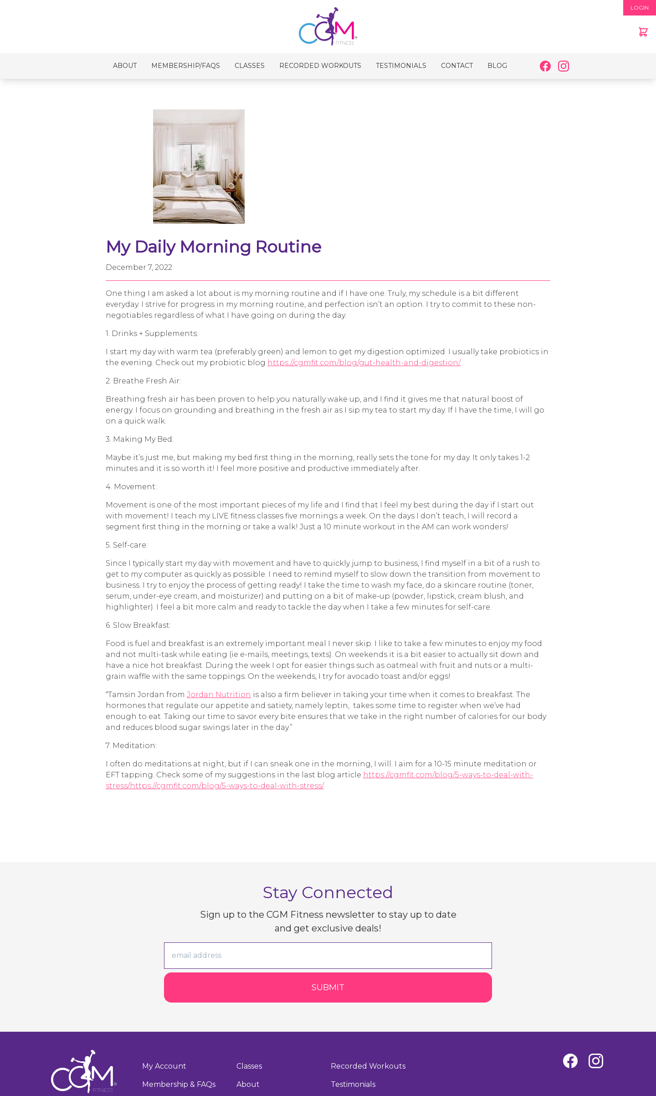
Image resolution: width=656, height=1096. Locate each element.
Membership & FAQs (178, 1084)
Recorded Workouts (320, 66)
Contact (457, 66)
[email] (328, 955)
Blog (497, 66)
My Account (164, 1066)
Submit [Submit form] (328, 987)
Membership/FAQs (185, 66)
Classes (250, 66)
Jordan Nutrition (219, 694)
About (125, 66)
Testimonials (401, 66)
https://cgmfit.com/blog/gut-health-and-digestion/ (364, 362)
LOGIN (639, 7)
